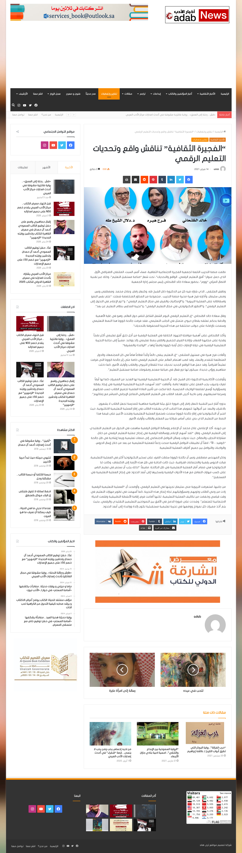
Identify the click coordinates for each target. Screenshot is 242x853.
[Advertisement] (121, 59)
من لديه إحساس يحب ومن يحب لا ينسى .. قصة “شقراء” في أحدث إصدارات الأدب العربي (112, 753)
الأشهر (46, 167)
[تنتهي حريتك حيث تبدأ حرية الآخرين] (64, 463)
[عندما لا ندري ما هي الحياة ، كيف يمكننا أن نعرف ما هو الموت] (64, 513)
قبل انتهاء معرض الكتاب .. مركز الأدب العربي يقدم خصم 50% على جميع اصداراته (34, 207)
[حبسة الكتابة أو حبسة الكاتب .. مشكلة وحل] (64, 480)
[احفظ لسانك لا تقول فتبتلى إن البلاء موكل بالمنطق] (64, 497)
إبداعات (157, 94)
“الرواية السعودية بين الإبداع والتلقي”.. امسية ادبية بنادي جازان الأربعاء (159, 753)
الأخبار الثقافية (207, 94)
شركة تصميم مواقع (220, 845)
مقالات (128, 94)
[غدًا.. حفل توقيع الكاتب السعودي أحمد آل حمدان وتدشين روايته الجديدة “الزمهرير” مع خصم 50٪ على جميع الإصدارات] (64, 253)
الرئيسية (225, 94)
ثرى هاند (204, 845)
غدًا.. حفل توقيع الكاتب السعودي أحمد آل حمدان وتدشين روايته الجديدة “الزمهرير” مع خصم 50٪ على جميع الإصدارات (34, 255)
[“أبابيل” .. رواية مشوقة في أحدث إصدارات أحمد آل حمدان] (64, 446)
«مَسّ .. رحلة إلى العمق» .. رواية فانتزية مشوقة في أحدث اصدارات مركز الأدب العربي (170, 114)
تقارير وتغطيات (109, 94)
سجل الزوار (55, 94)
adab (216, 169)
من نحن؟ (46, 114)
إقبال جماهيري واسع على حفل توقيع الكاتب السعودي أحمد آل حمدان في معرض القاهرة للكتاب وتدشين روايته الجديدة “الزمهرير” (34, 229)
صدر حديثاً (91, 94)
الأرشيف (23, 94)
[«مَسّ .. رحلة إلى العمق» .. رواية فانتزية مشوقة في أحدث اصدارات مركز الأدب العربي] (64, 187)
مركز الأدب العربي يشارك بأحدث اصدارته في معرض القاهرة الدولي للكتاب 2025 (35, 278)
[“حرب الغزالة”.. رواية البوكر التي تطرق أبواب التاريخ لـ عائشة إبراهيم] (205, 733)
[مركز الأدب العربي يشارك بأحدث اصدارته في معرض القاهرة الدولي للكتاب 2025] (64, 279)
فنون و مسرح (73, 94)
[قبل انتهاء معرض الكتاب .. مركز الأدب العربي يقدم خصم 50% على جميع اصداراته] (64, 209)
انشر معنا (38, 94)
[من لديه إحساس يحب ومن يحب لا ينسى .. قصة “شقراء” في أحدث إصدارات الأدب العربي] (110, 733)
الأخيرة (69, 167)
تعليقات (23, 167)
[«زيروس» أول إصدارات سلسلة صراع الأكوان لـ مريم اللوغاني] (97, 825)
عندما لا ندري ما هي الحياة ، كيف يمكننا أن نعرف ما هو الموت (35, 512)
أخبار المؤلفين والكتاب (180, 94)
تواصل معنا (18, 114)
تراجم (142, 94)
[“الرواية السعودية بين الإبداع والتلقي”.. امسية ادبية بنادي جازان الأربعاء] (157, 733)
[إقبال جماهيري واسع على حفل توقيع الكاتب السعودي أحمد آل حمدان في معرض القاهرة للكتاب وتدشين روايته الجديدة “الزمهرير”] (64, 227)
